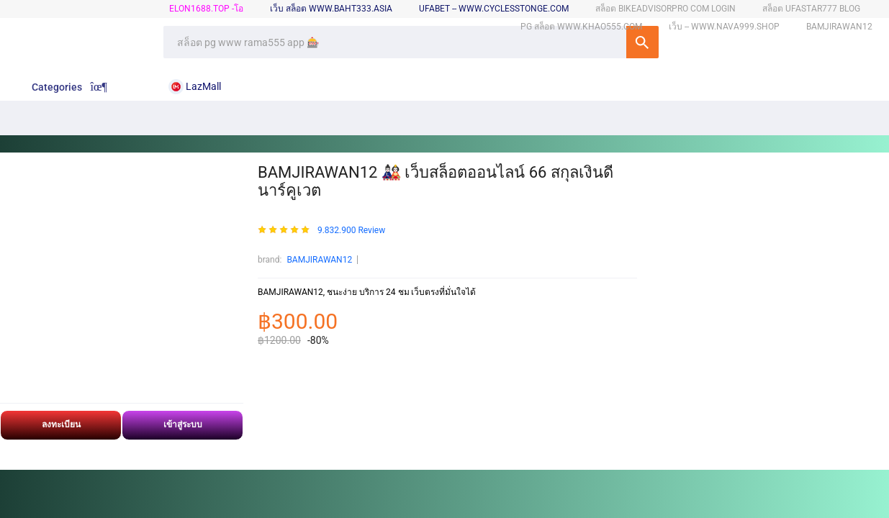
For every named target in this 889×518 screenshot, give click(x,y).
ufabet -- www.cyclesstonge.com (494, 9)
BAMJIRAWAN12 (319, 260)
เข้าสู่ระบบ (182, 424)
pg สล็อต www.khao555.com (581, 27)
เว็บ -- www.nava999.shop (724, 27)
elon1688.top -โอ (206, 9)
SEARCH (642, 42)
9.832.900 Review (351, 230)
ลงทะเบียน (61, 424)
